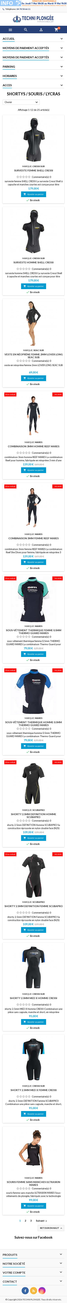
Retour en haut (51, 1228)
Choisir (22, 102)
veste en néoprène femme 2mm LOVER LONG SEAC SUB (33, 356)
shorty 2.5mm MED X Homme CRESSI (33, 998)
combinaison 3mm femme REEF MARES (33, 538)
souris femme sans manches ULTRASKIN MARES (33, 1183)
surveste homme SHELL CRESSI (33, 262)
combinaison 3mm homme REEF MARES (33, 446)
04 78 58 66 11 (23, 9)
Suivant (42, 1221)
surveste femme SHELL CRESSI (33, 170)
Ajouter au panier (33, 194)
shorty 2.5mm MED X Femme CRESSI (34, 1090)
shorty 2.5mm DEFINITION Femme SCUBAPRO (33, 906)
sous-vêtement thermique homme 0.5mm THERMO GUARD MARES (33, 724)
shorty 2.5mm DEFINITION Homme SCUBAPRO (33, 816)
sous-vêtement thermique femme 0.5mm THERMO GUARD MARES (33, 632)
